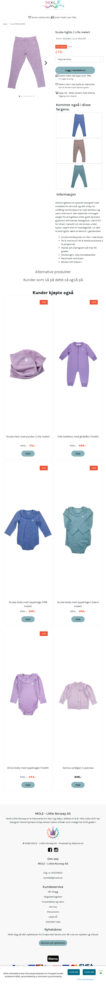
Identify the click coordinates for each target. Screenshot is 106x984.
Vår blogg (53, 891)
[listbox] (79, 59)
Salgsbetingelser (53, 896)
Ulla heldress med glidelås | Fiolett (78, 436)
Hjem (5, 24)
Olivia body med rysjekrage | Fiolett (28, 767)
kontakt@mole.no (53, 877)
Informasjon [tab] (66, 194)
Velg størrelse (64, 59)
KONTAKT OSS (53, 921)
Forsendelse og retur (53, 901)
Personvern (53, 911)
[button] (19, 96)
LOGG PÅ (53, 916)
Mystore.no (77, 843)
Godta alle (89, 972)
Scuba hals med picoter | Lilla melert (28, 436)
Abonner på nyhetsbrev (53, 943)
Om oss (53, 906)
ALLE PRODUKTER (17, 24)
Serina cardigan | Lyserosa (78, 767)
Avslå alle (73, 972)
